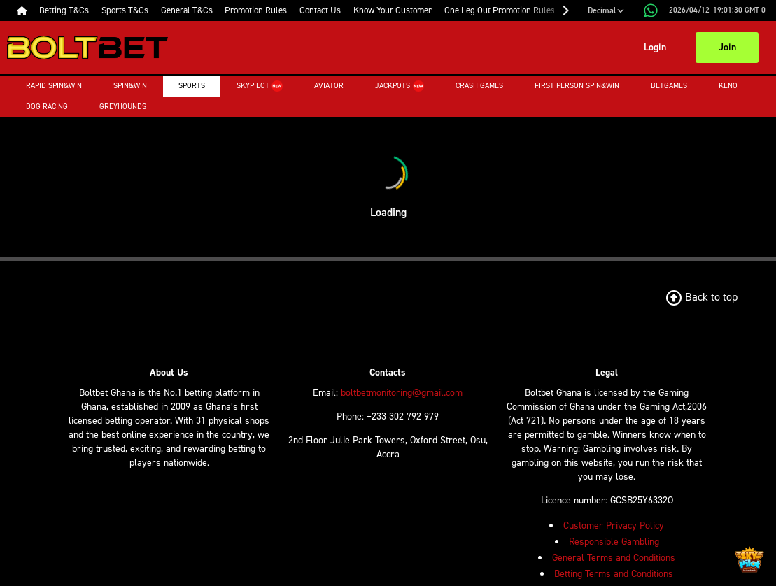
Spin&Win (130, 85)
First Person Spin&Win (554, 85)
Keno (705, 85)
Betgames (646, 85)
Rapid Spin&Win (54, 85)
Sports (191, 85)
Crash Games (457, 85)
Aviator (317, 85)
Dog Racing (47, 106)
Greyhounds (122, 106)
